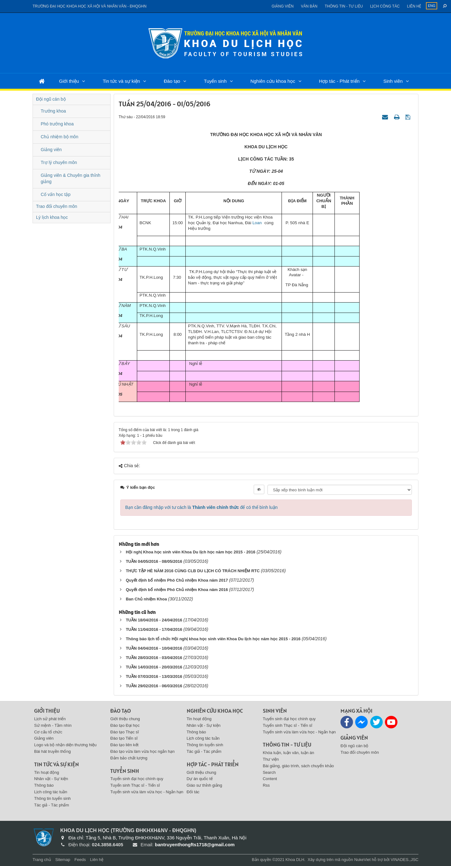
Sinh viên (393, 81)
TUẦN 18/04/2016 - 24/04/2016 (154, 620)
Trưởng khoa (53, 111)
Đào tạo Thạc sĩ (124, 732)
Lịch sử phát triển (50, 718)
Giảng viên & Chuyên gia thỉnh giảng (70, 178)
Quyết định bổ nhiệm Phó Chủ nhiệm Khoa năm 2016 (177, 589)
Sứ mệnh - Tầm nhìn (53, 725)
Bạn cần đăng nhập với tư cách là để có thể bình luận (201, 507)
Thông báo (44, 785)
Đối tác (193, 791)
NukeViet (362, 859)
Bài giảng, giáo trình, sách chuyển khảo (298, 765)
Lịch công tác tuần (50, 791)
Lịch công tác (385, 6)
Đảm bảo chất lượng (128, 758)
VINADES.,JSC (404, 859)
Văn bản (309, 6)
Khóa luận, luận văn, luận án (288, 752)
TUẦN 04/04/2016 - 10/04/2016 (154, 648)
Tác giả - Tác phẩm (51, 805)
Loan (256, 222)
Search (269, 772)
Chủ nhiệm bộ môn (59, 136)
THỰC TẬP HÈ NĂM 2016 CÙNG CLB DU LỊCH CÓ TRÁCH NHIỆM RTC (193, 570)
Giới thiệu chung (125, 718)
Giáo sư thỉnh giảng (204, 785)
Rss (266, 785)
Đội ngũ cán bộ (51, 99)
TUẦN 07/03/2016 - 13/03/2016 (154, 676)
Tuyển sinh (215, 81)
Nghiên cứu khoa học (272, 81)
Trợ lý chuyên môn (59, 162)
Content (270, 778)
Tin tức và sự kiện (121, 81)
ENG (431, 6)
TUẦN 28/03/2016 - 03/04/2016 (154, 657)
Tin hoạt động (46, 772)
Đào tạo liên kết (124, 744)
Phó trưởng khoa (57, 123)
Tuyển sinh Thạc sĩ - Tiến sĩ (135, 785)
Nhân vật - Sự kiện (51, 778)
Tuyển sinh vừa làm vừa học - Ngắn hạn (146, 791)
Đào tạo (172, 81)
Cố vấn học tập (55, 194)
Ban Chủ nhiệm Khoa (146, 599)
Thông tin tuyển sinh (52, 798)
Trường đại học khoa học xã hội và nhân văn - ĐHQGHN (90, 6)
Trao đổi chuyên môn (56, 206)
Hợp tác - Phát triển (339, 81)
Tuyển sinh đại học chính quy (136, 778)
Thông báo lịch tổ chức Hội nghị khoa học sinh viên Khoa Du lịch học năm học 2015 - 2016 (213, 638)
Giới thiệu (69, 81)
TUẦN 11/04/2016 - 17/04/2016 (154, 629)
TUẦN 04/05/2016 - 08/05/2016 (154, 561)
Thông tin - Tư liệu (344, 6)
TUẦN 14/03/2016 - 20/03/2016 (154, 667)
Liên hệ (414, 6)
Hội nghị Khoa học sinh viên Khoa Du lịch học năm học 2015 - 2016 (191, 552)
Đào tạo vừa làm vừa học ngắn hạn (142, 751)
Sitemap (62, 859)
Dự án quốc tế (200, 778)
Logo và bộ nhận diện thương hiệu (65, 744)
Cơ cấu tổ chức (48, 732)
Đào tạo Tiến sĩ (123, 738)
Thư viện (271, 759)
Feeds (80, 859)
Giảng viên (282, 6)
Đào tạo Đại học (125, 725)
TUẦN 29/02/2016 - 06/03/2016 (154, 686)
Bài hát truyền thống (52, 751)
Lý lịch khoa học (52, 217)
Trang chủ (42, 859)
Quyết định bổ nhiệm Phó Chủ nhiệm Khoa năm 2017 (177, 580)
